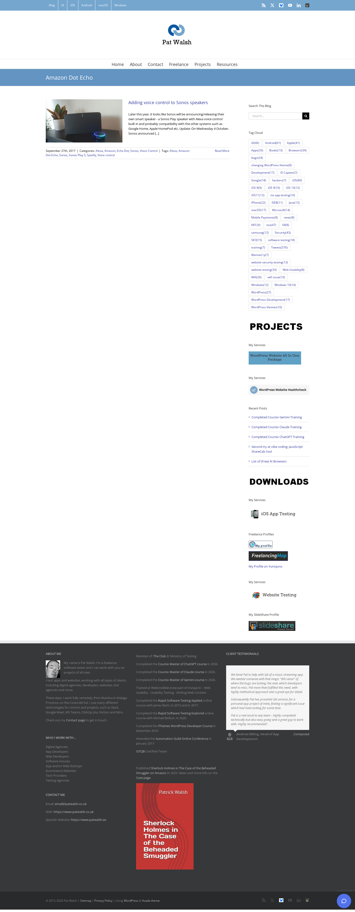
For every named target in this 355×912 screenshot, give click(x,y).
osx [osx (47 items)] (271, 225)
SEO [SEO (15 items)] (256, 240)
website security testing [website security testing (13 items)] (269, 262)
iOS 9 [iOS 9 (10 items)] (274, 188)
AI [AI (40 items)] (255, 143)
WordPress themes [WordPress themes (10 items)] (266, 307)
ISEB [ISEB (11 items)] (277, 203)
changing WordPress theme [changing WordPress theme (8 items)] (271, 165)
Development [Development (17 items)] (263, 173)
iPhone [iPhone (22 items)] (258, 203)
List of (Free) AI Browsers (269, 461)
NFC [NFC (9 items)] (255, 225)
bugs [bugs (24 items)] (257, 158)
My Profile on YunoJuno (265, 566)
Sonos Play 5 (77, 155)
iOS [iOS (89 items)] (297, 180)
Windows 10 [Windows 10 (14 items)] (285, 285)
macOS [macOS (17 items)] (258, 210)
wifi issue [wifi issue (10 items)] (276, 277)
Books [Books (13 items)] (276, 150)
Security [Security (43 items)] (283, 233)
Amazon (109, 151)
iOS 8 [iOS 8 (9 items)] (256, 188)
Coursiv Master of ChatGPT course (182, 664)
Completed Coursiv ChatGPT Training (278, 437)
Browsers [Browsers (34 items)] (298, 150)
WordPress (131, 901)
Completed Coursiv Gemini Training (277, 417)
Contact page (75, 720)
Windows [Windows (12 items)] (260, 285)
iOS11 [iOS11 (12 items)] (257, 195)
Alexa (99, 151)
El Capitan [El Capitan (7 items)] (289, 173)
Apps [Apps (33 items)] (257, 150)
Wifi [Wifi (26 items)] (256, 277)
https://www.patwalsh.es (88, 819)
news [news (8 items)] (289, 217)
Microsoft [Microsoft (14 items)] (281, 210)
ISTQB (140, 751)
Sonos (134, 151)
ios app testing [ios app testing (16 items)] (282, 195)
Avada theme (151, 901)
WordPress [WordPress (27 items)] (261, 292)
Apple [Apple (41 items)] (293, 143)
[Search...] (275, 116)
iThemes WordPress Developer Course (185, 726)
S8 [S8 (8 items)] (285, 225)
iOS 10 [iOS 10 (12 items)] (293, 188)
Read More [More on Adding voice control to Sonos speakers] (222, 151)
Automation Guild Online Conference (182, 738)
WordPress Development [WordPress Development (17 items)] (270, 300)
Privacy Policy (103, 901)
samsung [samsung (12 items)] (260, 233)
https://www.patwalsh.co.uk (74, 812)
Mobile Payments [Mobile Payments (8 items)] (264, 217)
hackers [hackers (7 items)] (279, 180)
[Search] (305, 116)
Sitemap (85, 901)
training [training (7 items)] (258, 247)
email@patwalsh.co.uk (71, 804)
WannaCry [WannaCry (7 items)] (260, 255)
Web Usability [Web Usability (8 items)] (293, 270)
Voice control (106, 155)
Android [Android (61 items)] (273, 143)
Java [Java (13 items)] (294, 203)
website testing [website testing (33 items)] (264, 270)
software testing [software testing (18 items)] (281, 240)
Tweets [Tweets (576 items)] (279, 247)
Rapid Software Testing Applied (180, 700)
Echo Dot (123, 151)
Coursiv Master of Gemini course (181, 680)
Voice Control (149, 151)
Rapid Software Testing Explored (181, 713)
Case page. (143, 778)
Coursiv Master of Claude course (181, 672)
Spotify (91, 155)
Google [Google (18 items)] (258, 180)
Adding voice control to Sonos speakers (168, 102)
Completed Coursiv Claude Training (277, 427)
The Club (159, 656)
